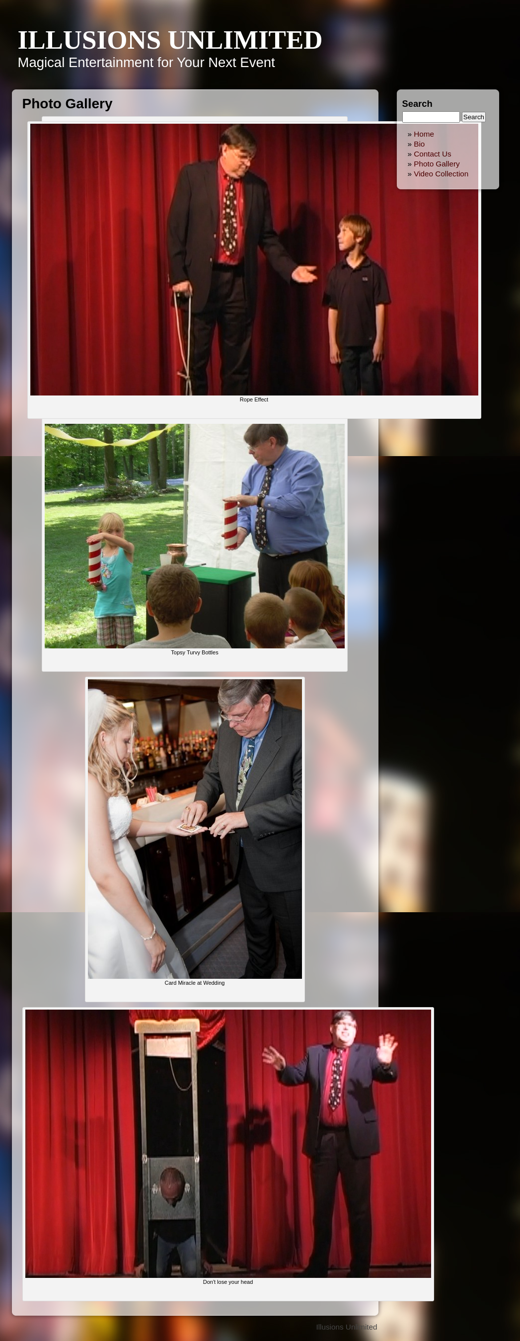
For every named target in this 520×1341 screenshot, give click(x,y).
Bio (419, 144)
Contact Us (432, 154)
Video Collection (441, 173)
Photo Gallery (437, 163)
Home (424, 134)
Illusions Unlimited (170, 39)
